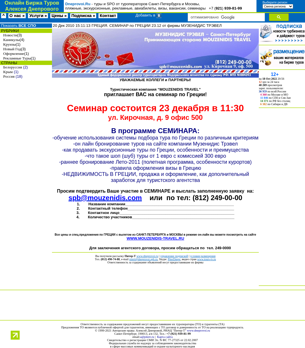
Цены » (59, 15)
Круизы (9, 44)
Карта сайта (165, 336)
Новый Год (12, 49)
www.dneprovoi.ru (198, 330)
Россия (8, 76)
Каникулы (11, 40)
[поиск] (226, 17)
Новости (10, 35)
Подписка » (83, 15)
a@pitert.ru (147, 336)
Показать (18, 25)
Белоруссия (12, 67)
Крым (8, 72)
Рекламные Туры (17, 58)
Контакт (108, 15)
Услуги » (38, 15)
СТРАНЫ (8, 63)
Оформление (13, 53)
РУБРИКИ (9, 31)
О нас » (17, 15)
